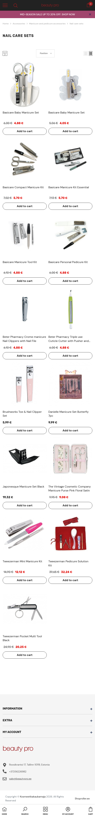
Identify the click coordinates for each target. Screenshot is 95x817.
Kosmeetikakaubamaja (33, 796)
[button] (86, 53)
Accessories (19, 23)
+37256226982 (17, 771)
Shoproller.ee (82, 798)
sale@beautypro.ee (20, 778)
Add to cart (25, 131)
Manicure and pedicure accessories (47, 23)
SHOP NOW (68, 14)
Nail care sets (76, 23)
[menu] (5, 5)
